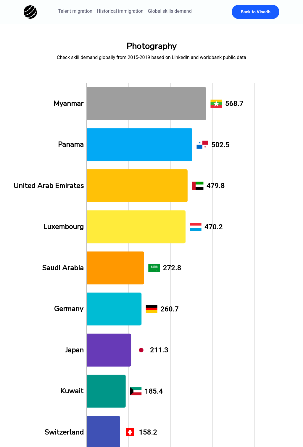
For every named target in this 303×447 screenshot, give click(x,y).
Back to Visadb (255, 12)
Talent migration (75, 11)
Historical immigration (120, 11)
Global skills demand (170, 11)
